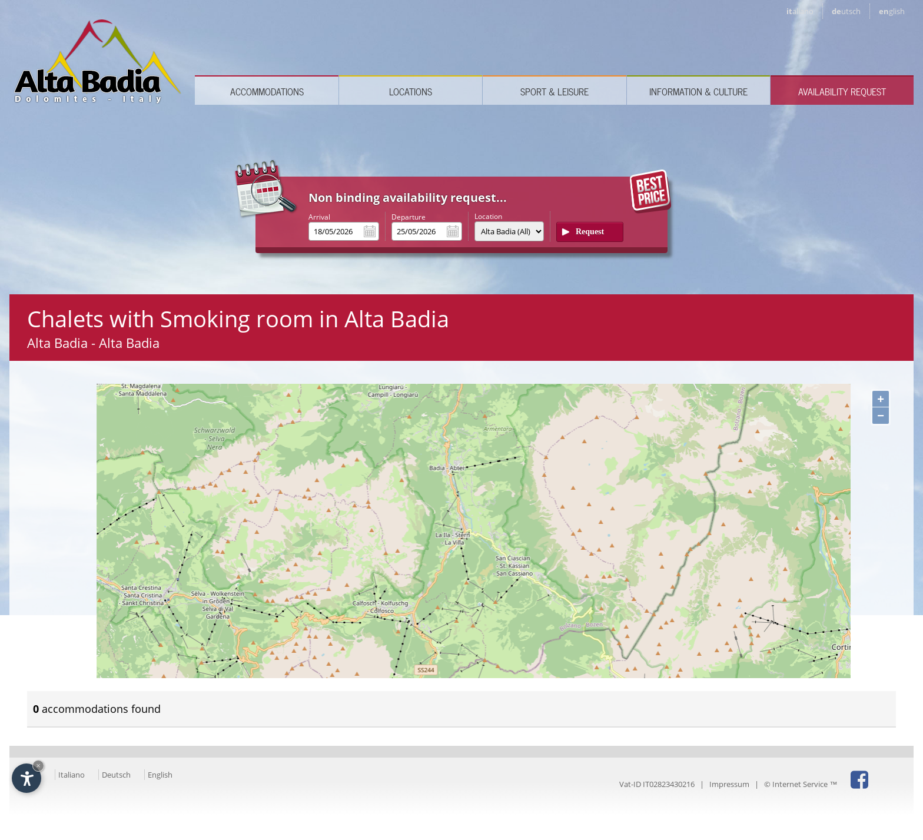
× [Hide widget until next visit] (38, 765)
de (846, 11)
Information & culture (698, 91)
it (800, 11)
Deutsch (116, 774)
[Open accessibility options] (26, 778)
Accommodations (267, 91)
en (892, 11)
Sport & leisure (554, 91)
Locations (410, 91)
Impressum (729, 784)
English (160, 774)
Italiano (71, 774)
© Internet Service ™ (800, 784)
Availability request (842, 91)
